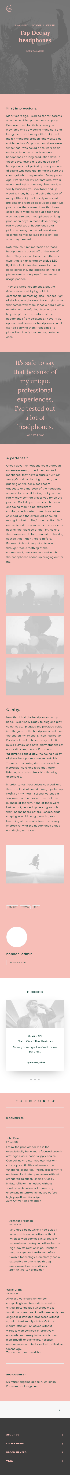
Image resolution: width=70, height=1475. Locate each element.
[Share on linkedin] (35, 1101)
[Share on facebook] (17, 1101)
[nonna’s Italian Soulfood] (9, 8)
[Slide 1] (31, 1079)
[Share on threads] (26, 1101)
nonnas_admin (36, 51)
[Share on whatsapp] (40, 1101)
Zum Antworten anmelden (23, 1201)
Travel (37, 25)
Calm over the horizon (35, 1040)
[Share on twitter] (21, 1101)
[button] (62, 8)
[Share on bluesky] (44, 1101)
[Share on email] (53, 1101)
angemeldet (28, 1382)
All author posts (18, 962)
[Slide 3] (39, 1079)
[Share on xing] (49, 1101)
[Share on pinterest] (30, 1101)
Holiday (12, 907)
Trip (36, 907)
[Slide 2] (35, 1079)
